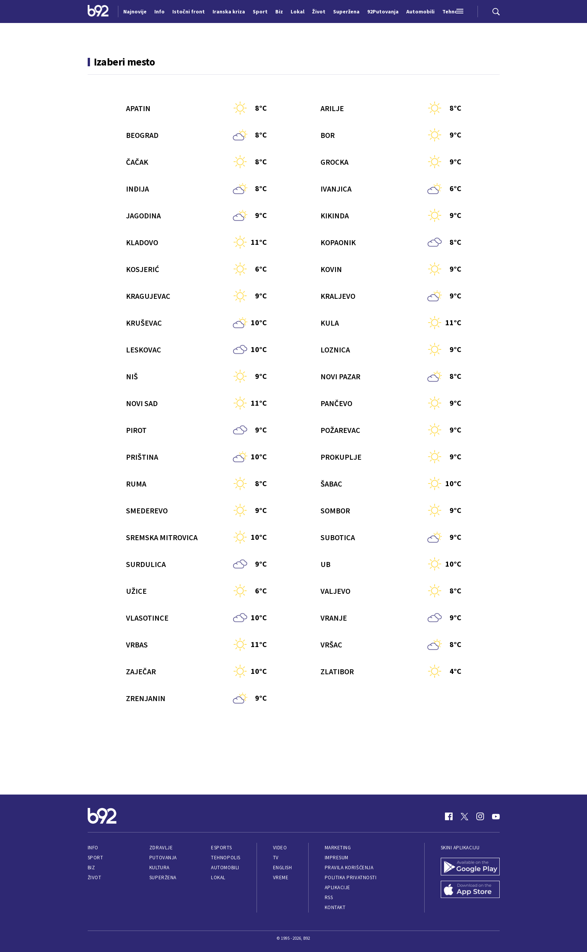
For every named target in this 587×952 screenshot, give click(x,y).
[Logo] (98, 11)
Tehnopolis (225, 857)
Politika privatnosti (351, 877)
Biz (91, 867)
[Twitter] (464, 816)
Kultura (159, 867)
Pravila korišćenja (349, 867)
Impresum (336, 857)
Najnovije (135, 11)
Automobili (225, 867)
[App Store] (470, 890)
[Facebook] (449, 816)
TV (276, 857)
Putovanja (163, 857)
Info (93, 847)
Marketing (338, 847)
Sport (95, 857)
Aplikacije (337, 887)
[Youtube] (496, 816)
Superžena (163, 877)
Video (280, 847)
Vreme (281, 877)
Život (94, 877)
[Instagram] (480, 816)
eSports (221, 847)
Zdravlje (161, 847)
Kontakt (335, 907)
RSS (329, 897)
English (282, 867)
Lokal (218, 877)
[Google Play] (470, 867)
